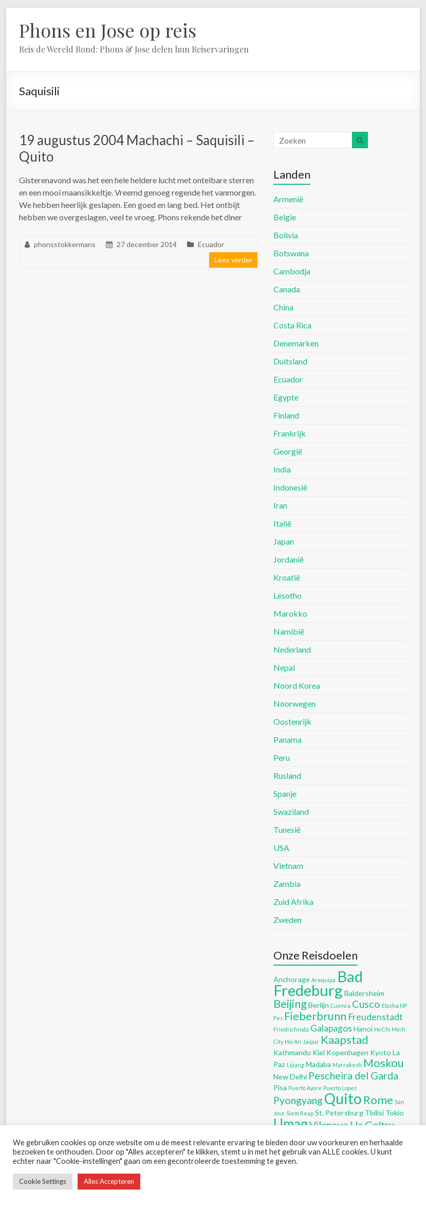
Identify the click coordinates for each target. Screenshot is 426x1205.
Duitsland (290, 361)
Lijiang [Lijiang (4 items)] (295, 1064)
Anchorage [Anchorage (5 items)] (291, 979)
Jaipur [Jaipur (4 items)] (311, 1041)
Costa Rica (292, 325)
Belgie (284, 217)
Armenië (288, 199)
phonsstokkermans (65, 244)
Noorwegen (294, 703)
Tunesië (287, 829)
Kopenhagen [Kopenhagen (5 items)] (347, 1052)
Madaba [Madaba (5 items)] (318, 1064)
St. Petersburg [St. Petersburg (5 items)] (339, 1112)
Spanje (285, 793)
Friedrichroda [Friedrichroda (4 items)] (291, 1029)
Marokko (290, 613)
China (283, 307)
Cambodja (291, 271)
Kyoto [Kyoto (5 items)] (380, 1052)
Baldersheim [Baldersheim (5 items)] (364, 993)
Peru (281, 757)
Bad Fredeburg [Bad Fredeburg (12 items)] (318, 983)
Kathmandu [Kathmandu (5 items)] (292, 1052)
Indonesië (290, 487)
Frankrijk (289, 433)
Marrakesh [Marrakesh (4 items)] (347, 1064)
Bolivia (285, 235)
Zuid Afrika (293, 901)
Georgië (287, 451)
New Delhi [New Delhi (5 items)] (290, 1076)
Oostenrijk (292, 721)
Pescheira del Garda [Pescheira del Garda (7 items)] (353, 1075)
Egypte (286, 397)
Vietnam (288, 865)
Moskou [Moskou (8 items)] (383, 1063)
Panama (287, 739)
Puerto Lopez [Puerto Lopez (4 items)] (340, 1088)
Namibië (288, 631)
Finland (286, 415)
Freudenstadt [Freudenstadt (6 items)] (375, 1016)
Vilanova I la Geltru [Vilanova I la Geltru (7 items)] (351, 1125)
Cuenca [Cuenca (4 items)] (340, 1005)
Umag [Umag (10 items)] (290, 1123)
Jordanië (288, 559)
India (282, 469)
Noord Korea (296, 685)
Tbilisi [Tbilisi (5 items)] (374, 1112)
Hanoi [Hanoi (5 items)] (363, 1028)
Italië (282, 523)
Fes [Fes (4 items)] (278, 1018)
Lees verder (233, 259)
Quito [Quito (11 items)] (343, 1098)
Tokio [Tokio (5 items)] (394, 1112)
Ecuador (211, 244)
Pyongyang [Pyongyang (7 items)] (298, 1100)
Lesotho (287, 595)
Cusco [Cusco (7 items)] (366, 1004)
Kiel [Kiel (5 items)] (318, 1052)
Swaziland (291, 811)
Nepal (284, 667)
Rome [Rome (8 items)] (378, 1100)
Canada (286, 289)
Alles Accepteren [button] (109, 1181)
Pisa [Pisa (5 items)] (280, 1087)
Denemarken (296, 343)
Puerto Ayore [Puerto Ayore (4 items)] (305, 1088)
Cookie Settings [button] (42, 1181)
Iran (280, 505)
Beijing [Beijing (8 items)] (290, 1003)
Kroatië (286, 577)
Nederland (292, 649)
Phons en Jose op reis (107, 30)
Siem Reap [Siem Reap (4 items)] (299, 1113)
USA (281, 847)
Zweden (287, 919)
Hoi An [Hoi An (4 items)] (293, 1041)
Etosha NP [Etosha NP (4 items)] (394, 1005)
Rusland (287, 775)
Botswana (291, 253)
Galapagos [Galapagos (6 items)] (331, 1028)
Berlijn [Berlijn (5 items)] (318, 1005)
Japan (283, 541)
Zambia (287, 883)
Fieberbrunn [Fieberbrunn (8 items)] (315, 1016)
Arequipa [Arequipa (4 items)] (323, 979)
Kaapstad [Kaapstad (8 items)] (344, 1039)
